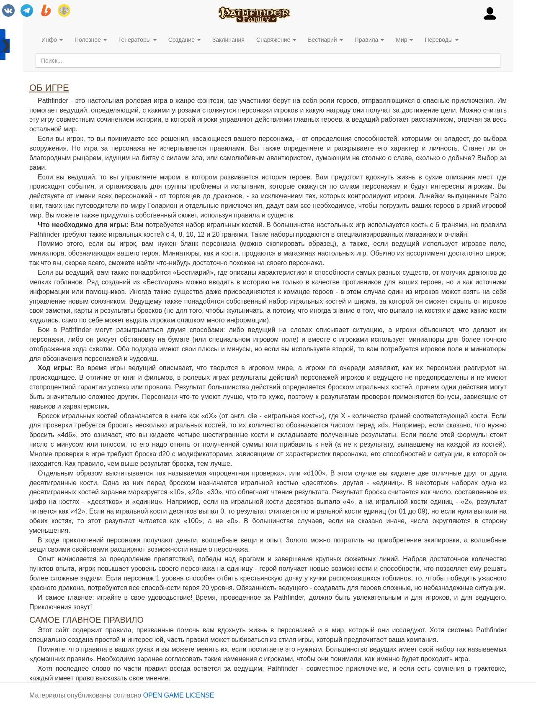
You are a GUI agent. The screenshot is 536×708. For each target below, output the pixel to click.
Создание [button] (184, 39)
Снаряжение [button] (276, 39)
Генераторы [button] (138, 39)
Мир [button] (404, 39)
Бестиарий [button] (325, 39)
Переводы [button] (441, 39)
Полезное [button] (91, 39)
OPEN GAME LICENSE (178, 695)
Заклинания (228, 39)
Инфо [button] (52, 39)
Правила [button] (369, 39)
